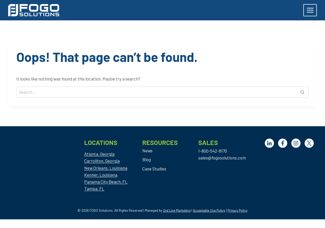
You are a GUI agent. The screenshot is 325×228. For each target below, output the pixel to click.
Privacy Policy (237, 210)
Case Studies (154, 168)
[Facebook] (282, 143)
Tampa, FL (94, 188)
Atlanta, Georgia (99, 153)
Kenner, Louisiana (100, 174)
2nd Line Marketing (177, 210)
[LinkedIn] (269, 143)
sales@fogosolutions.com (222, 157)
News (147, 150)
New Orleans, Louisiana (105, 167)
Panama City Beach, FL (106, 181)
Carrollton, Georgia (102, 160)
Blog (146, 159)
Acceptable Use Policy (209, 210)
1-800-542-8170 (212, 150)
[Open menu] (310, 10)
